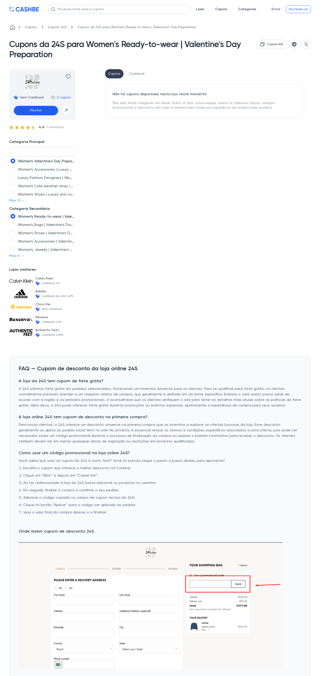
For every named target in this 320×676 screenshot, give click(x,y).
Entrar (276, 9)
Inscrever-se (298, 9)
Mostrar (36, 110)
